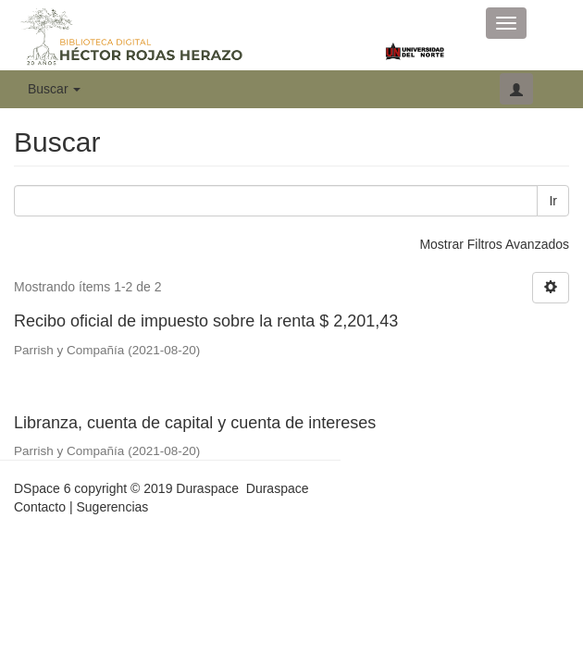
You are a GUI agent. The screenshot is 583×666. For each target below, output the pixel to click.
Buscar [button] (54, 88)
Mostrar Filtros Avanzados (494, 244)
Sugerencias (112, 507)
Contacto (40, 507)
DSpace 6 (42, 488)
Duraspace (277, 488)
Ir (553, 200)
